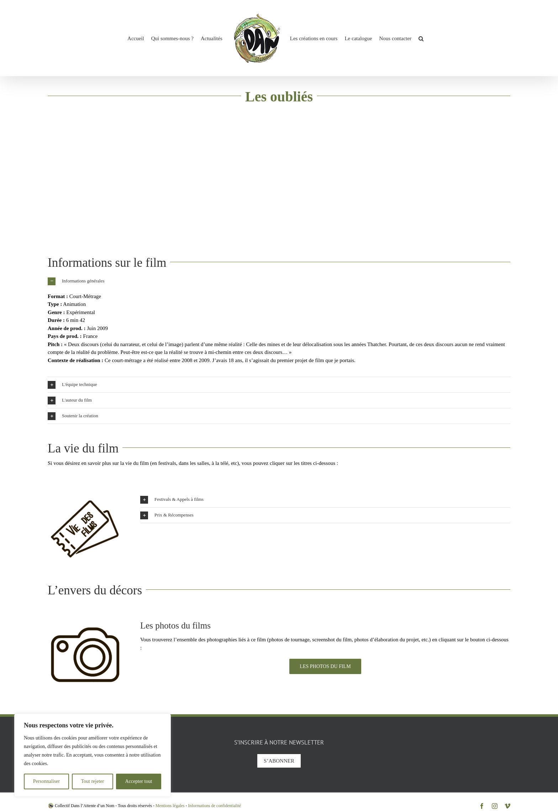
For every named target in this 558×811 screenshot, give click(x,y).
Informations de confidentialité (214, 805)
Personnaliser (46, 781)
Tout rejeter (92, 781)
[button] (420, 38)
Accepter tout (138, 781)
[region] (92, 755)
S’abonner (279, 761)
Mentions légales (170, 805)
